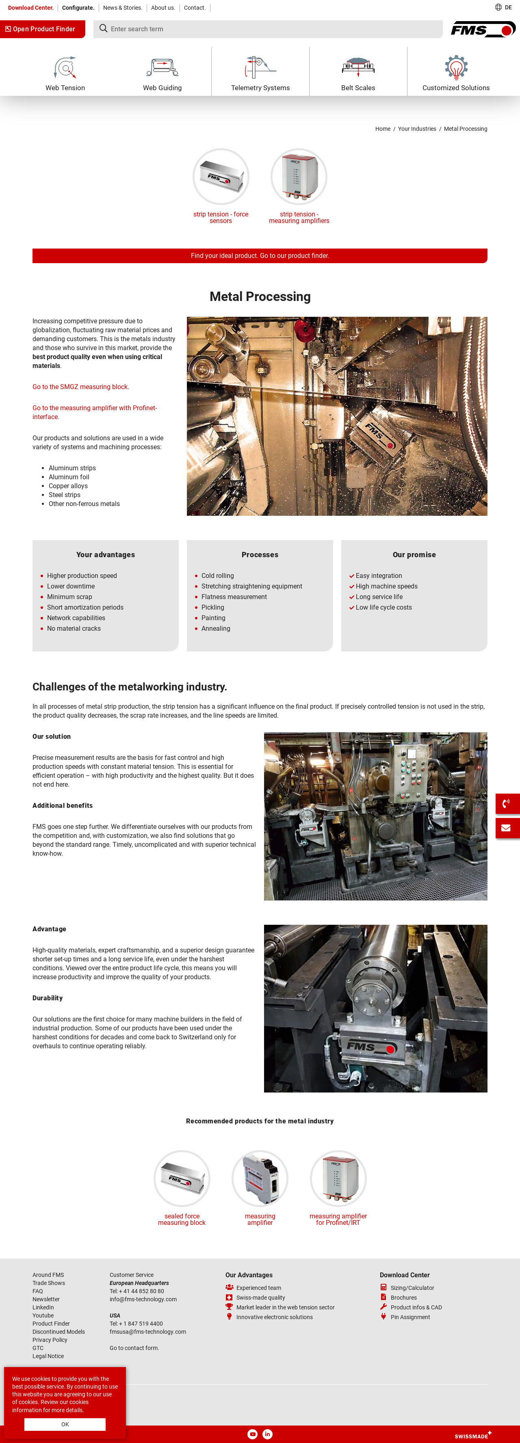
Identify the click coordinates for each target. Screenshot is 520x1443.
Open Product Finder (40, 29)
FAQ (37, 1291)
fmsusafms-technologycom (148, 1331)
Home (382, 128)
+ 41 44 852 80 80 (142, 1291)
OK (65, 1424)
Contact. (195, 7)
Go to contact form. (134, 1348)
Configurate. (78, 7)
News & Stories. (123, 7)
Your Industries (417, 128)
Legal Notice (48, 1356)
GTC (37, 1348)
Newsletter (46, 1299)
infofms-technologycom (143, 1299)
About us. (163, 7)
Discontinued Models (58, 1331)
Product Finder (51, 1323)
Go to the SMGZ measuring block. (80, 387)
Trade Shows (48, 1283)
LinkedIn (43, 1307)
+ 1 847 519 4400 (141, 1323)
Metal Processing (466, 128)
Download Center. (31, 7)
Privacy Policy (49, 1340)
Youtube (43, 1315)
